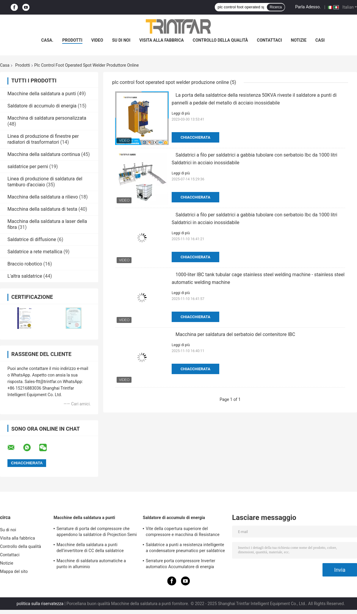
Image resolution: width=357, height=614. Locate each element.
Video (97, 40)
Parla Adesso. (308, 6)
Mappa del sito (14, 571)
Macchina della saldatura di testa (42, 209)
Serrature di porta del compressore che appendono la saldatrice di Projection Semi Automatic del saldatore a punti (97, 532)
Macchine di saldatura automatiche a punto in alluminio (91, 563)
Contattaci (269, 40)
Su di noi (121, 40)
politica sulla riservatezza (40, 603)
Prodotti (22, 65)
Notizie (298, 40)
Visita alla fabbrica (161, 40)
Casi (320, 40)
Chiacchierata (195, 137)
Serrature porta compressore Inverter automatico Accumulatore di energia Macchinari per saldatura (180, 564)
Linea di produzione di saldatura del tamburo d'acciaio (44, 182)
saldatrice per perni (27, 166)
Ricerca (276, 7)
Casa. (47, 40)
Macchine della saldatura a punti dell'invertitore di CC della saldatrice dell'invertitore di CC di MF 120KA (90, 548)
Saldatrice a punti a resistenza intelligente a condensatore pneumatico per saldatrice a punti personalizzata (185, 548)
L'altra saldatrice (24, 276)
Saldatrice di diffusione (31, 239)
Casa (5, 65)
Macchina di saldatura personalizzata (46, 118)
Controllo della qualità (220, 40)
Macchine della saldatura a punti (41, 93)
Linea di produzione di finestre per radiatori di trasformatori (43, 139)
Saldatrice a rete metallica (34, 251)
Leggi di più (181, 113)
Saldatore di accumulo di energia (41, 106)
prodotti (72, 40)
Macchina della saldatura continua (43, 154)
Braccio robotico (24, 264)
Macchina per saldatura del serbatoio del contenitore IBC (235, 334)
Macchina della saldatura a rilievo (42, 197)
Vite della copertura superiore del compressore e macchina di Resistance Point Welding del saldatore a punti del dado (183, 532)
